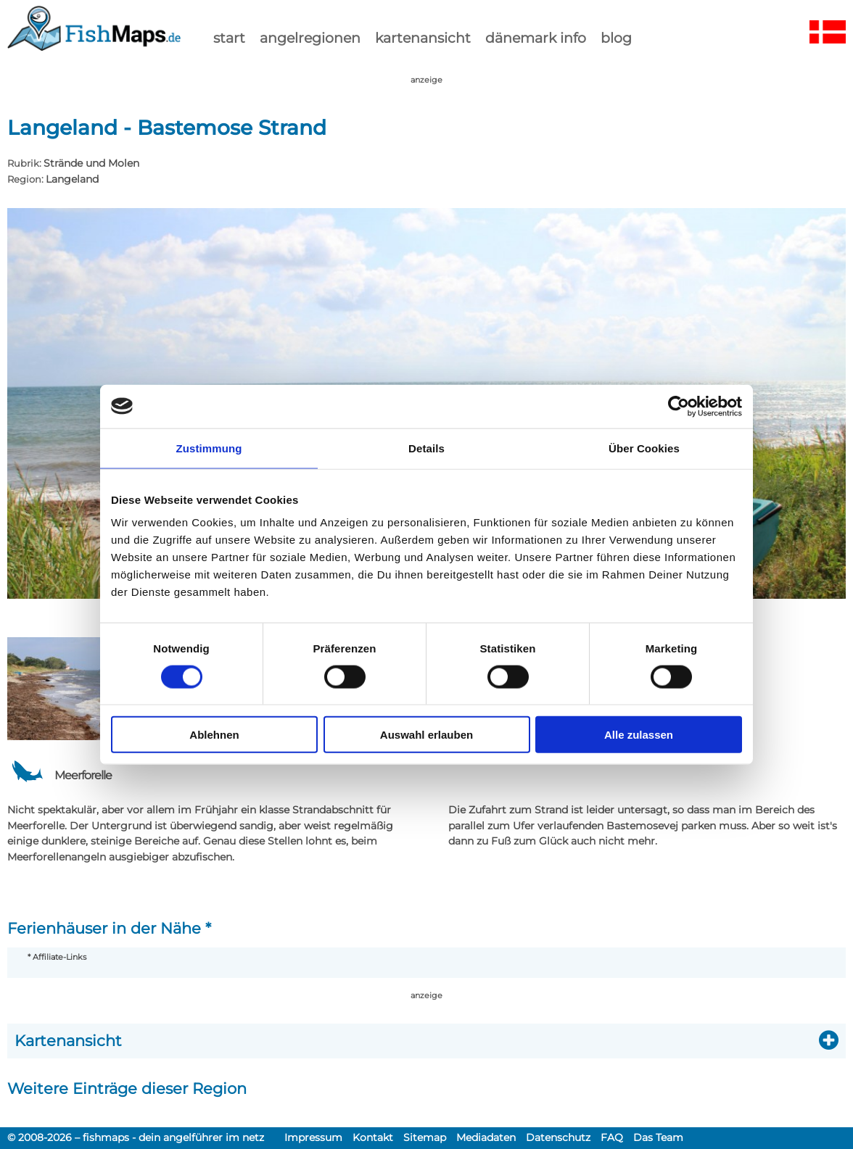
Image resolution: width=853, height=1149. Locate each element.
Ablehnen (214, 735)
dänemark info (535, 37)
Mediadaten (486, 1137)
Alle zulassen (638, 735)
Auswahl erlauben (426, 735)
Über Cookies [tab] (644, 447)
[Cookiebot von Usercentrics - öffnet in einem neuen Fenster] (678, 406)
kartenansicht (423, 37)
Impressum (313, 1137)
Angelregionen (310, 37)
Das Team (658, 1137)
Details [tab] (426, 447)
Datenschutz (558, 1137)
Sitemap (424, 1137)
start (229, 37)
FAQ (612, 1137)
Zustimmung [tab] (209, 447)
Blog (616, 37)
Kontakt (373, 1137)
